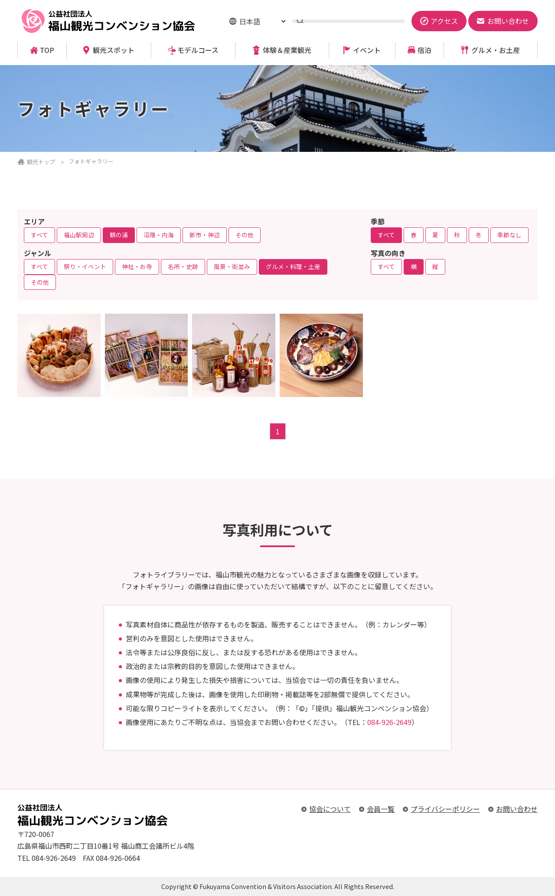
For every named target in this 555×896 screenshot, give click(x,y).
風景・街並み (232, 266)
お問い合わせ (517, 809)
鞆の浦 (119, 234)
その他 (244, 234)
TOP (47, 50)
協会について (330, 809)
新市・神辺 (204, 234)
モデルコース (198, 50)
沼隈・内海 (159, 234)
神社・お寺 (137, 266)
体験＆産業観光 (287, 50)
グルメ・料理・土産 (293, 266)
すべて (39, 234)
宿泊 (424, 50)
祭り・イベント (85, 266)
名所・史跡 (183, 266)
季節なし (509, 234)
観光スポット (113, 50)
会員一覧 (381, 809)
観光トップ (41, 161)
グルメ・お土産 (495, 50)
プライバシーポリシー (445, 809)
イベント (367, 50)
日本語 (249, 21)
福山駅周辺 (79, 234)
